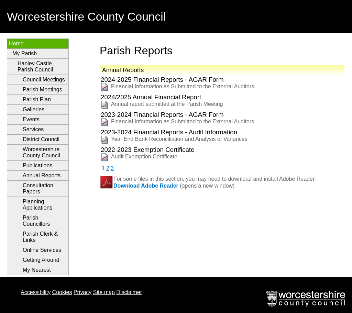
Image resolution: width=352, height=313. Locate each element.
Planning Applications (37, 205)
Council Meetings (44, 79)
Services (33, 129)
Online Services (42, 250)
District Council (41, 139)
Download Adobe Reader (145, 186)
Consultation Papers (38, 188)
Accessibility (36, 292)
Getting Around (41, 260)
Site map (104, 292)
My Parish (24, 53)
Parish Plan (37, 99)
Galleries (33, 109)
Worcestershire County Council (41, 152)
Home (16, 43)
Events (31, 119)
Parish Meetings (42, 89)
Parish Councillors (36, 221)
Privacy (82, 292)
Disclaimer (129, 292)
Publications (37, 165)
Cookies (62, 292)
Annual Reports (41, 175)
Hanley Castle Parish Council (35, 66)
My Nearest (37, 270)
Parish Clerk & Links (40, 237)
